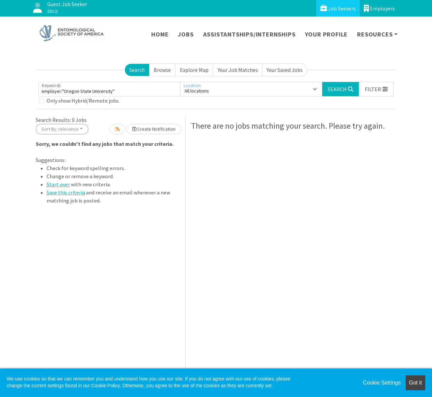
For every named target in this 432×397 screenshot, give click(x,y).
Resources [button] (375, 34)
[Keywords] (109, 89)
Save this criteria (66, 192)
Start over (58, 184)
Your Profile (326, 34)
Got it (415, 383)
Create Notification (154, 129)
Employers (379, 8)
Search (137, 70)
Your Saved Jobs (285, 70)
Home (159, 34)
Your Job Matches (238, 70)
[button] (376, 89)
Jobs (185, 34)
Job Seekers (338, 8)
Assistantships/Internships (249, 34)
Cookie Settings (382, 383)
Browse (162, 70)
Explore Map (194, 70)
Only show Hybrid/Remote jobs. (83, 100)
